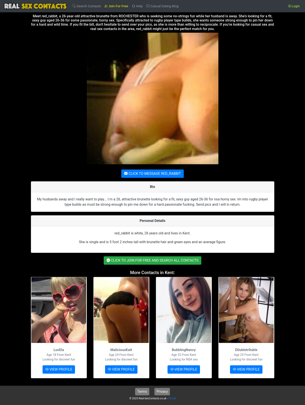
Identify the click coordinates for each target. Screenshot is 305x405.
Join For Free (116, 6)
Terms (142, 391)
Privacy (162, 391)
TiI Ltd (172, 398)
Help (137, 6)
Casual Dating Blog (162, 6)
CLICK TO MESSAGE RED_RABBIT (152, 173)
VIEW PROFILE (58, 369)
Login (293, 6)
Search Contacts (86, 6)
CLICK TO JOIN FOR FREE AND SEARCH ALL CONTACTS (153, 260)
